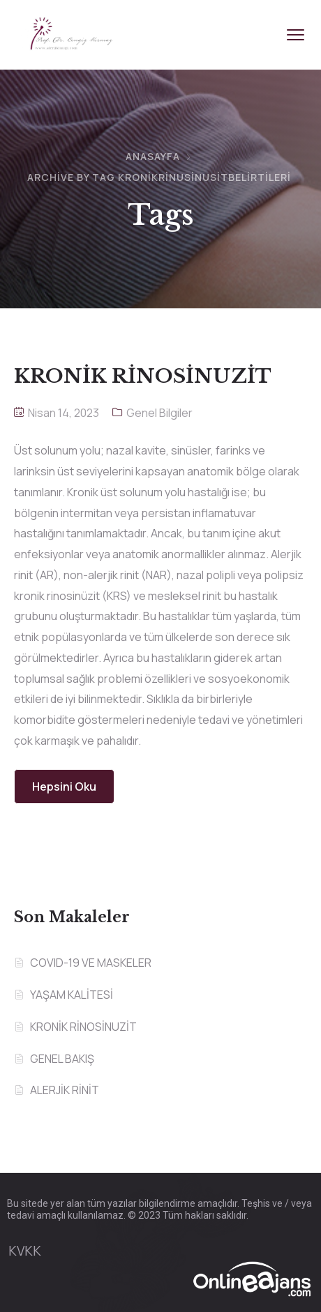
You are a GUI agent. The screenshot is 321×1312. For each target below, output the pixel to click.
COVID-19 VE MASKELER (90, 962)
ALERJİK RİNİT (64, 1090)
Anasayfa (153, 156)
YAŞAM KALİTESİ (71, 994)
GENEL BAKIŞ (62, 1058)
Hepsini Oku (64, 786)
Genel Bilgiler (159, 412)
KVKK (24, 1251)
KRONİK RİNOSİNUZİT (83, 1026)
